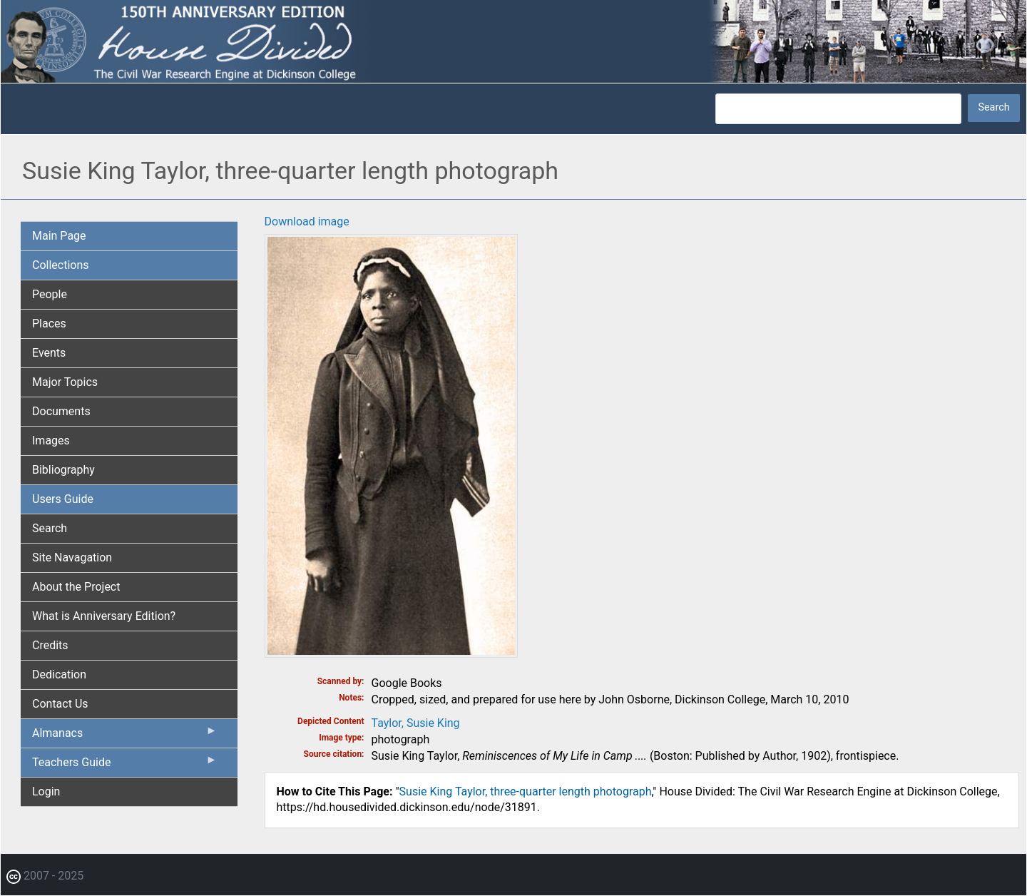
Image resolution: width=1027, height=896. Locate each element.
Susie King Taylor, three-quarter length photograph (525, 791)
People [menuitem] (49, 294)
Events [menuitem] (49, 353)
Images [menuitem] (51, 440)
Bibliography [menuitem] (63, 470)
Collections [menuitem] (60, 265)
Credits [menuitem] (50, 645)
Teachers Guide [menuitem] (125, 765)
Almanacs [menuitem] (125, 736)
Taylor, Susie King (416, 723)
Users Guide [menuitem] (62, 499)
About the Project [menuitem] (76, 587)
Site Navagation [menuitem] (72, 557)
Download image (307, 221)
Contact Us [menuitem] (60, 704)
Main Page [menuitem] (59, 236)
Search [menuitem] (49, 528)
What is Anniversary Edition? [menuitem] (103, 616)
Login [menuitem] (46, 791)
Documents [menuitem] (61, 411)
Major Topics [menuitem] (65, 382)
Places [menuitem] (49, 323)
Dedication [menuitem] (59, 674)
